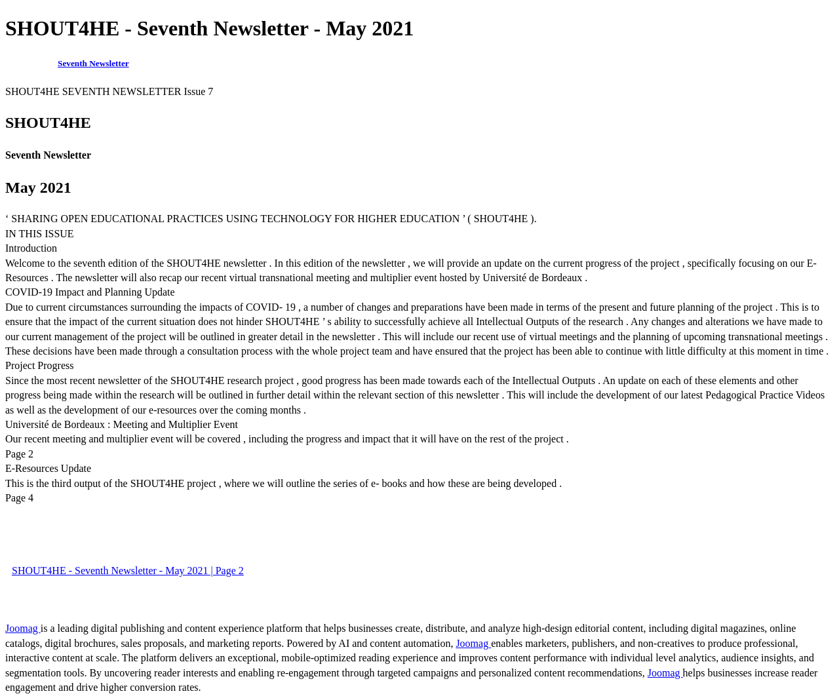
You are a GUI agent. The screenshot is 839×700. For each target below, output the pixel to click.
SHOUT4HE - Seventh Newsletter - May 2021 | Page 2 (128, 570)
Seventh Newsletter (93, 63)
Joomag (23, 628)
